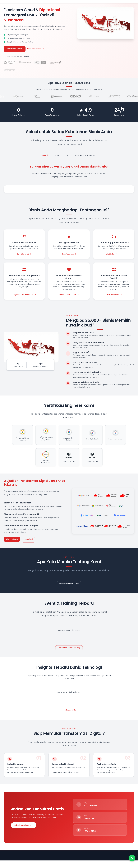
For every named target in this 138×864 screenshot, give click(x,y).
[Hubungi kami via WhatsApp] (132, 858)
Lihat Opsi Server (114, 295)
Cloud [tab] (45, 156)
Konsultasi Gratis (15, 49)
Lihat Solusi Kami (37, 49)
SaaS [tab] (57, 156)
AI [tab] (67, 156)
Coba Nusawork (69, 254)
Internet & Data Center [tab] (85, 156)
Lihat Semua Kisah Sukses (69, 583)
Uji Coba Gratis (12, 540)
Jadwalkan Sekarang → (23, 826)
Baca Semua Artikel (69, 711)
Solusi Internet (24, 254)
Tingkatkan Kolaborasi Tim (24, 295)
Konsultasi (31, 540)
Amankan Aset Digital (69, 295)
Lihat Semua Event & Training (69, 648)
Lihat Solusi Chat (114, 254)
